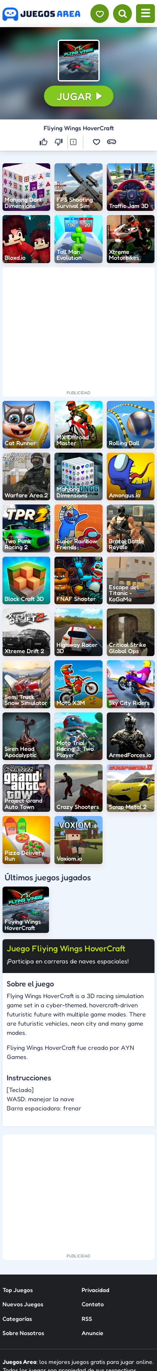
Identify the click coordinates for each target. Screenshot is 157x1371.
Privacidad (95, 1218)
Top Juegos (18, 1218)
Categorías (17, 1247)
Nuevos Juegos (23, 1233)
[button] (79, 60)
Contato (93, 1233)
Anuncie (92, 1261)
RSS (87, 1247)
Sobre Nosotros (23, 1261)
